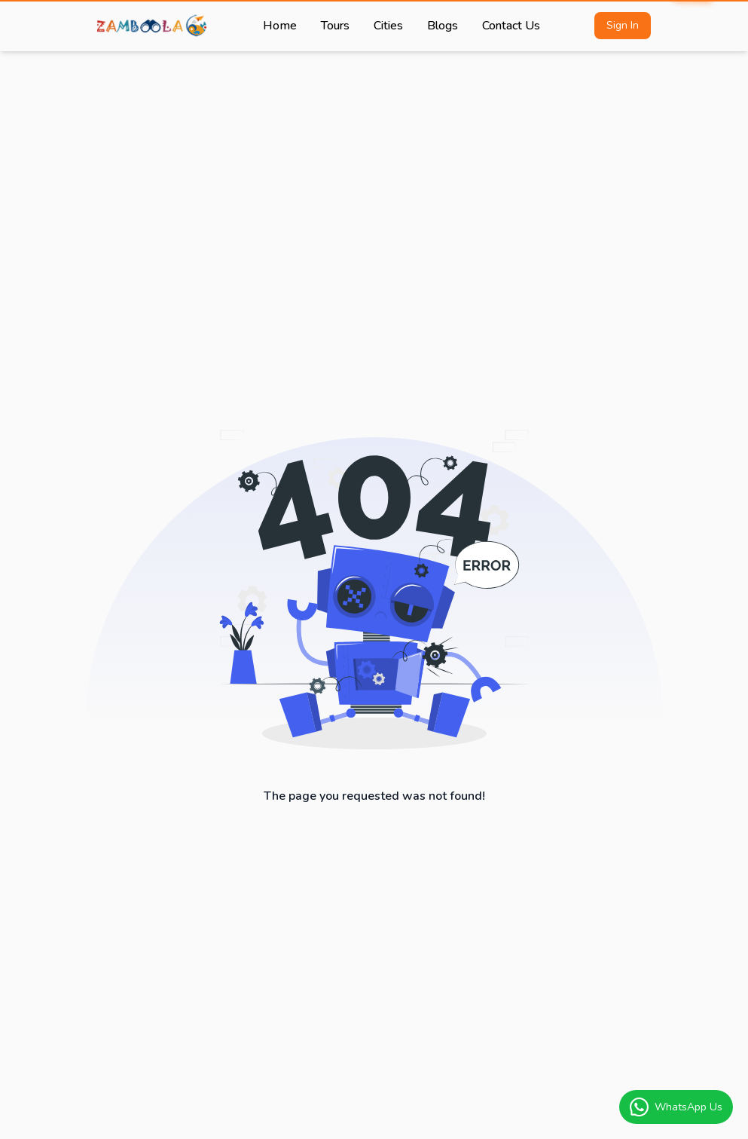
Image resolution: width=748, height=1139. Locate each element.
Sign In (622, 25)
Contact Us (511, 25)
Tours (335, 25)
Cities (388, 25)
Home (280, 25)
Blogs (442, 25)
